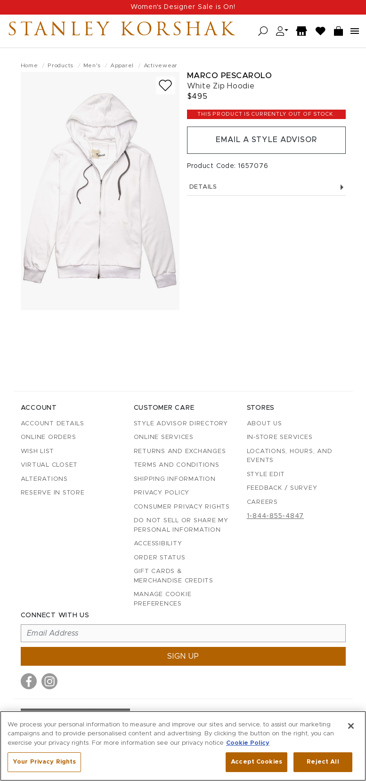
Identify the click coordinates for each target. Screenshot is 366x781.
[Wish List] (320, 31)
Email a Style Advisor (266, 140)
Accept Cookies (256, 762)
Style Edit (266, 474)
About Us (264, 424)
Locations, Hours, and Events (290, 456)
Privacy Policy (162, 493)
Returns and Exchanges (180, 451)
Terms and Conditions (177, 465)
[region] (183, 746)
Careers (262, 502)
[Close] (351, 726)
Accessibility (158, 544)
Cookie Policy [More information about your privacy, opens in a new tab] (247, 743)
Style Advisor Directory (181, 424)
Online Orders (48, 437)
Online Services (164, 437)
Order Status (160, 558)
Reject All (323, 762)
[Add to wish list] (165, 85)
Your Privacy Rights (44, 762)
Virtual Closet (49, 465)
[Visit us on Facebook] (29, 681)
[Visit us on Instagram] (49, 681)
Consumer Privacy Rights (182, 507)
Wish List (37, 451)
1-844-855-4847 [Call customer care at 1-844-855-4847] (275, 516)
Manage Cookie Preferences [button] (163, 599)
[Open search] (263, 31)
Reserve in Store (53, 493)
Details (266, 187)
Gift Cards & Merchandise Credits (173, 576)
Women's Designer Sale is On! (183, 7)
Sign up (183, 656)
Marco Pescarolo (229, 76)
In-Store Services (280, 437)
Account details (52, 424)
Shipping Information (175, 479)
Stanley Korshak (122, 31)
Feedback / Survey (282, 488)
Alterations (44, 479)
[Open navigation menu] (355, 31)
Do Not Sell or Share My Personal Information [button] (181, 525)
